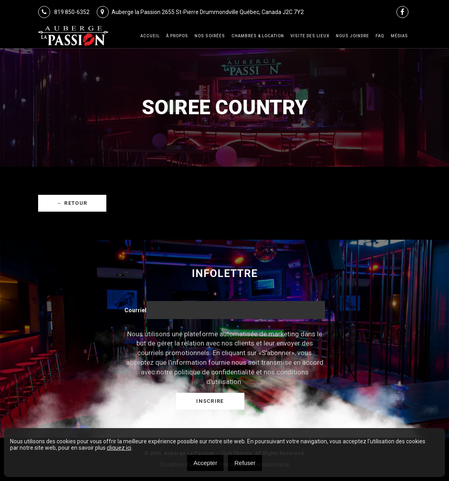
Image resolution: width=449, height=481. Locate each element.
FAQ (380, 36)
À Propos (177, 36)
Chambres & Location (258, 36)
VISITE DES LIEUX (310, 36)
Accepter (205, 462)
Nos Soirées (210, 36)
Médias (399, 36)
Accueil (150, 36)
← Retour (72, 203)
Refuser (245, 462)
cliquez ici (119, 448)
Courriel (135, 310)
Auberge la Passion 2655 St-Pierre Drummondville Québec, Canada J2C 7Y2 (200, 12)
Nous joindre (352, 36)
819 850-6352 (63, 12)
